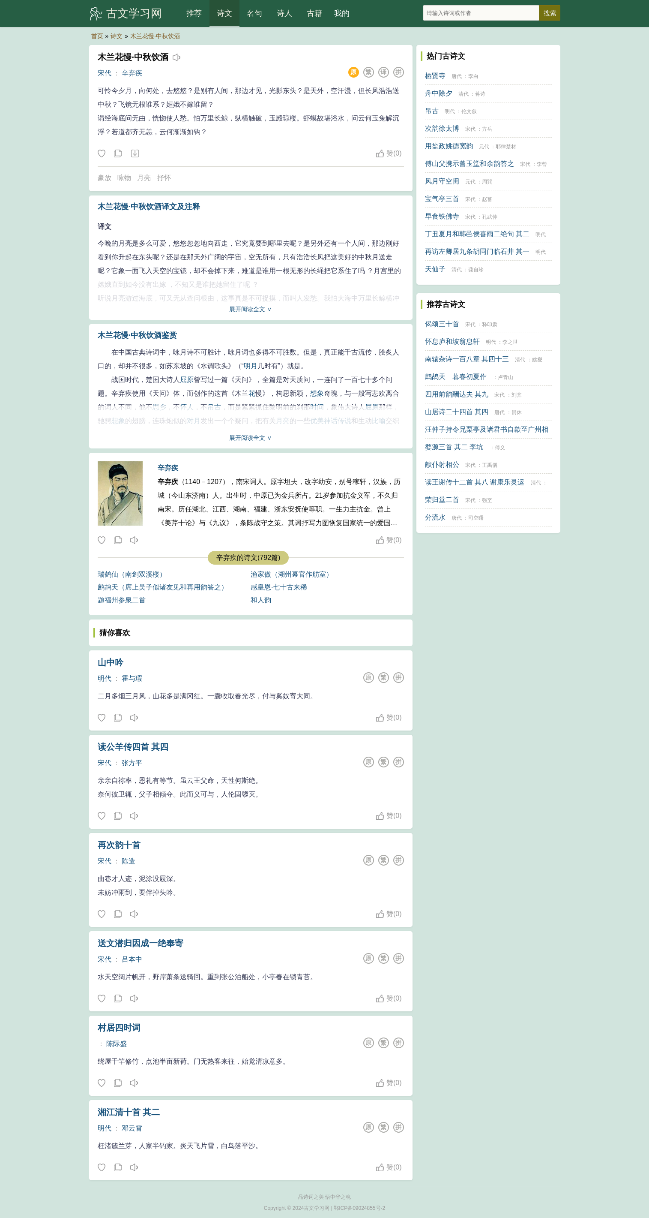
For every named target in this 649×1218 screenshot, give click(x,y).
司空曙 (476, 518)
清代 (463, 94)
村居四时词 (119, 1027)
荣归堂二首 (442, 499)
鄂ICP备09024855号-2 (359, 1208)
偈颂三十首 (442, 324)
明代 (104, 678)
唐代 (457, 76)
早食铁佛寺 (442, 216)
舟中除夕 (438, 93)
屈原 (187, 379)
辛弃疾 (132, 73)
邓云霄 (132, 1128)
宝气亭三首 (442, 198)
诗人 (284, 13)
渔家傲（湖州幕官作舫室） (292, 574)
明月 (250, 366)
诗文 (224, 13)
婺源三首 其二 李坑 (454, 447)
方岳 (487, 129)
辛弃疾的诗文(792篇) (248, 557)
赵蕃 (487, 199)
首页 (97, 36)
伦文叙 (469, 111)
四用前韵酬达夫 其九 (456, 394)
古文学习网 (134, 13)
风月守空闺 (442, 181)
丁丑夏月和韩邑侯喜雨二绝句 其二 (477, 234)
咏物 (124, 177)
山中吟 (110, 662)
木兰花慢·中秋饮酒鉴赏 (137, 335)
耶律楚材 (506, 147)
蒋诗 (480, 94)
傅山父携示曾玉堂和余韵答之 (469, 163)
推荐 (194, 13)
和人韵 (261, 600)
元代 (484, 147)
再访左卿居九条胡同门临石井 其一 (477, 251)
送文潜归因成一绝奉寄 (140, 943)
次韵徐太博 (442, 128)
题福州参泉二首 (122, 600)
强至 (487, 500)
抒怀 (164, 177)
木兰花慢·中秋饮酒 (155, 36)
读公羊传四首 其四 (133, 747)
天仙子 (435, 269)
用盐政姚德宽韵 (449, 146)
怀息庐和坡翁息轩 (452, 341)
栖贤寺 (435, 75)
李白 (473, 76)
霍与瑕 (132, 678)
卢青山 (505, 377)
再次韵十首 (119, 845)
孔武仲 (489, 217)
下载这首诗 (134, 154)
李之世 (510, 342)
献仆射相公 (442, 464)
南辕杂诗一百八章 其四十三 (467, 359)
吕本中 (132, 959)
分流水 (435, 517)
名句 (254, 13)
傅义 (500, 448)
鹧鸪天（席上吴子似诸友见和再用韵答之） (163, 587)
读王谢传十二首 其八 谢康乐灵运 (475, 482)
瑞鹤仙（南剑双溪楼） (132, 574)
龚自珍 (476, 270)
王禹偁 (489, 465)
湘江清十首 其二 (129, 1112)
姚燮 (537, 360)
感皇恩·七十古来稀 (279, 587)
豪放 (104, 177)
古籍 (314, 13)
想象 (317, 393)
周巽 (487, 182)
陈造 (128, 861)
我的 (342, 13)
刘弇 (516, 395)
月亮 (144, 177)
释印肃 (489, 325)
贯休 (516, 412)
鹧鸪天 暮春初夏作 (456, 376)
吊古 (432, 110)
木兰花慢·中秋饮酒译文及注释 (149, 206)
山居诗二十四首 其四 (456, 411)
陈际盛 (116, 1043)
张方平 (132, 763)
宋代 (104, 73)
